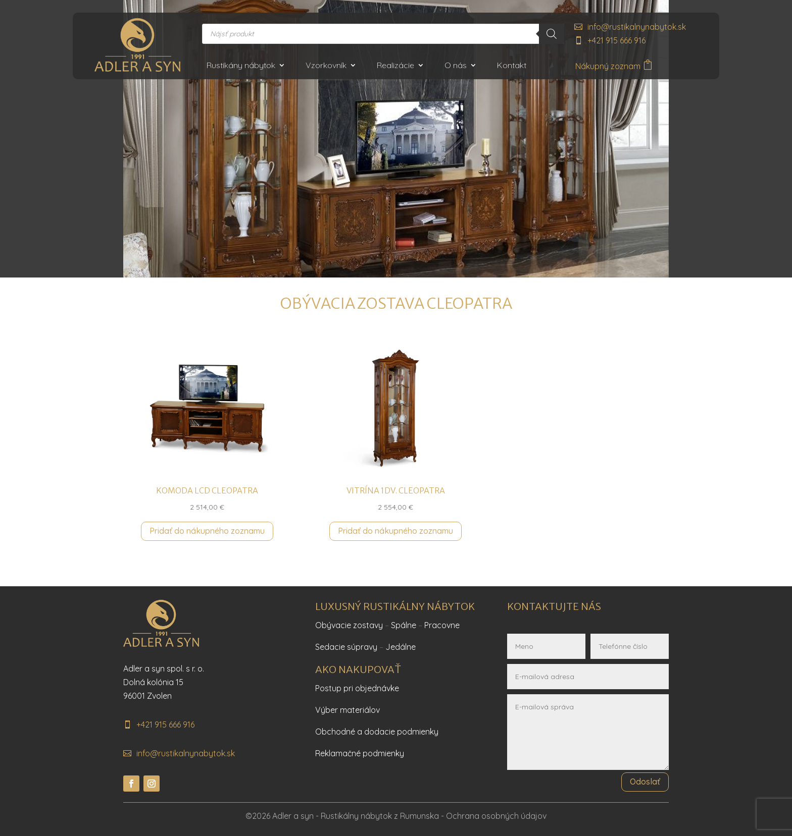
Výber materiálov (347, 710)
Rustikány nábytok (241, 66)
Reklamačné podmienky (359, 753)
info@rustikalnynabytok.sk (636, 27)
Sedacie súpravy (346, 647)
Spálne (403, 625)
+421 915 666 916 (616, 40)
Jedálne (400, 647)
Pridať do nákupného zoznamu (207, 531)
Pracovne (442, 625)
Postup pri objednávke (357, 688)
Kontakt (511, 66)
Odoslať (645, 781)
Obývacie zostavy (349, 625)
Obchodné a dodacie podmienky (376, 732)
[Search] (551, 34)
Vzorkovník (326, 66)
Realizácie (395, 66)
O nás (455, 66)
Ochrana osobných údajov (496, 816)
